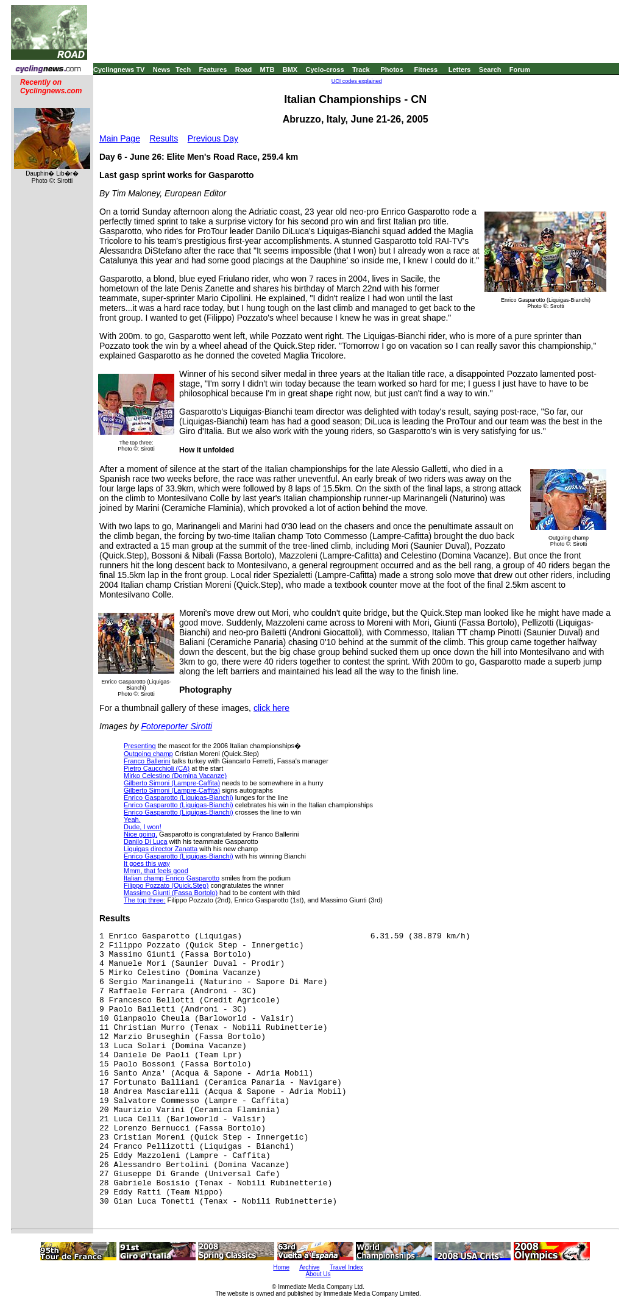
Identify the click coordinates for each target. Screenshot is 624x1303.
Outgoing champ (148, 753)
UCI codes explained (357, 81)
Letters (459, 69)
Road (243, 69)
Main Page (119, 138)
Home (281, 1267)
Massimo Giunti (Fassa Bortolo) (171, 892)
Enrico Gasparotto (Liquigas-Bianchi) (178, 797)
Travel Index (346, 1267)
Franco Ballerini (147, 761)
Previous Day (213, 138)
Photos (391, 69)
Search (490, 69)
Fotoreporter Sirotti (176, 726)
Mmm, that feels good (156, 870)
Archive (309, 1267)
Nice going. (140, 834)
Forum (519, 69)
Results (164, 138)
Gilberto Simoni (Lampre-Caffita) (172, 783)
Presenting (140, 745)
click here (271, 708)
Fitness (426, 69)
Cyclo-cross (325, 69)
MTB (267, 69)
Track (361, 69)
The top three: (145, 900)
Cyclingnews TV (118, 69)
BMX (290, 69)
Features (213, 69)
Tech (183, 69)
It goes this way (147, 863)
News (162, 69)
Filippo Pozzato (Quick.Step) (166, 885)
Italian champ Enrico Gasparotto (171, 878)
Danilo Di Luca (146, 841)
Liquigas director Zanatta (160, 848)
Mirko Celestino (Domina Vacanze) (175, 775)
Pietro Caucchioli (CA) (157, 768)
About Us (317, 1274)
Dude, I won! (142, 826)
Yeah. (132, 819)
